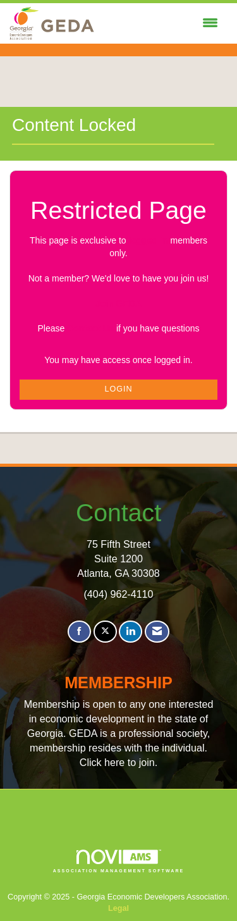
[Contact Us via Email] (157, 632)
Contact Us (90, 328)
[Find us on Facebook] (79, 632)
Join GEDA (118, 304)
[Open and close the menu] (159, 23)
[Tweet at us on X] (105, 632)
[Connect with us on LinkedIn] (130, 632)
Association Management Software (119, 861)
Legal (118, 908)
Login (118, 389)
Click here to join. (118, 762)
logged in (147, 240)
